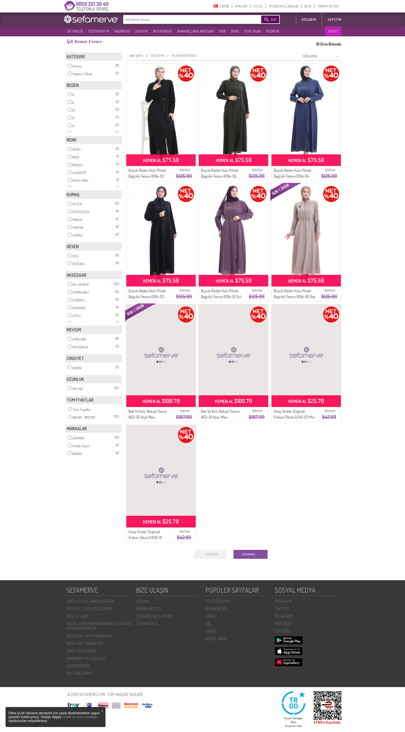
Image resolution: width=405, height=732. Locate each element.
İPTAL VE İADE (77, 616)
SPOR (222, 31)
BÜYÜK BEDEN (162, 31)
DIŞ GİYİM (141, 31)
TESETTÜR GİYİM (98, 31)
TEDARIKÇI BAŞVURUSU (154, 616)
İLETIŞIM (142, 601)
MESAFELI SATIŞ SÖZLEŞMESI (89, 608)
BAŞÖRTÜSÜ (122, 31)
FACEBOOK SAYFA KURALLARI (89, 635)
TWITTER (281, 608)
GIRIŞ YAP (241, 6)
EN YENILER (75, 31)
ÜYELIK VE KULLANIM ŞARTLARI (90, 601)
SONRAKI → (251, 554)
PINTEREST (283, 623)
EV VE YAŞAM (252, 31)
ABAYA (210, 616)
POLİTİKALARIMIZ (79, 673)
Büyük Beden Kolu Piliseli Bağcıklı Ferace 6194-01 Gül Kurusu (221, 296)
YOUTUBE (282, 631)
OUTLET (333, 31)
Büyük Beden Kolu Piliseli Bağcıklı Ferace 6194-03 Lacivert (147, 296)
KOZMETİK (272, 31)
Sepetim (334, 19)
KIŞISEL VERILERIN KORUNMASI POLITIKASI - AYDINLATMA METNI (100, 626)
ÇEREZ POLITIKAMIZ (81, 650)
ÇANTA (210, 631)
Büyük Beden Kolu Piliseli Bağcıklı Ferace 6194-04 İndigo (292, 176)
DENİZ (235, 31)
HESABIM (309, 19)
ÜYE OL (258, 6)
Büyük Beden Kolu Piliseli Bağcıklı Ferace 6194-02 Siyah (147, 176)
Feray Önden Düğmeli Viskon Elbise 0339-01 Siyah (145, 537)
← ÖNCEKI (210, 554)
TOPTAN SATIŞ (147, 623)
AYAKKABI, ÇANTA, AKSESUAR (195, 31)
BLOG (307, 6)
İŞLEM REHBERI (78, 665)
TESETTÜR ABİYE (218, 601)
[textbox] (183, 19)
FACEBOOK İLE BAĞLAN (283, 6)
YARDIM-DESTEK (328, 6)
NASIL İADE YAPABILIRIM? (86, 643)
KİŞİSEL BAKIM (216, 638)
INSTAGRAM (284, 616)
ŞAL (208, 623)
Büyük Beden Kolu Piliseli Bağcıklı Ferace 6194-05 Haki (219, 176)
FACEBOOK (283, 601)
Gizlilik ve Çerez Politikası (79, 717)
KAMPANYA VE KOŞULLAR (86, 658)
